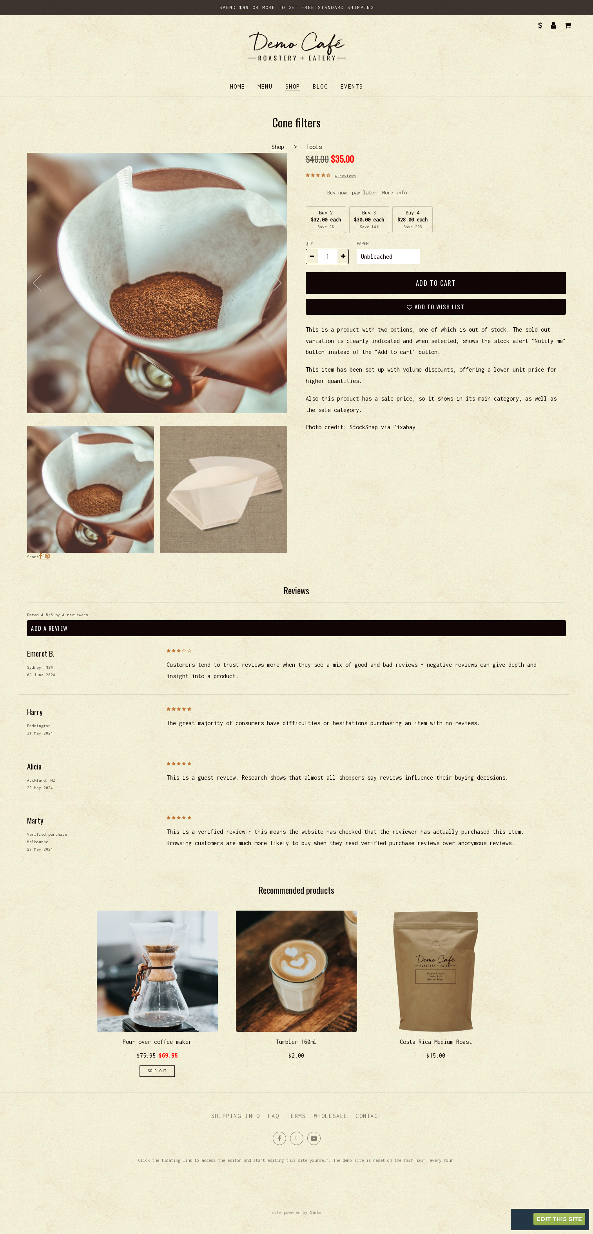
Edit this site (559, 1219)
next (275, 283)
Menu (265, 86)
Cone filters (157, 283)
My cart (567, 25)
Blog (320, 86)
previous (39, 283)
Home (237, 86)
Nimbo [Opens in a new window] (315, 1212)
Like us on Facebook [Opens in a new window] (279, 1138)
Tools (314, 146)
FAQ (273, 1115)
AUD (539, 25)
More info (394, 193)
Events (352, 86)
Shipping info (235, 1115)
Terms (296, 1115)
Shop (292, 86)
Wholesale (331, 1115)
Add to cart (436, 283)
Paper (364, 243)
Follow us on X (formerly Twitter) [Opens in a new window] (296, 1138)
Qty (309, 243)
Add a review (49, 628)
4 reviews (345, 175)
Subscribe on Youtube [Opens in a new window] (314, 1138)
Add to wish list (438, 307)
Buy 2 (326, 219)
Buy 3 (369, 219)
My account (553, 25)
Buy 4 (412, 219)
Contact (368, 1115)
